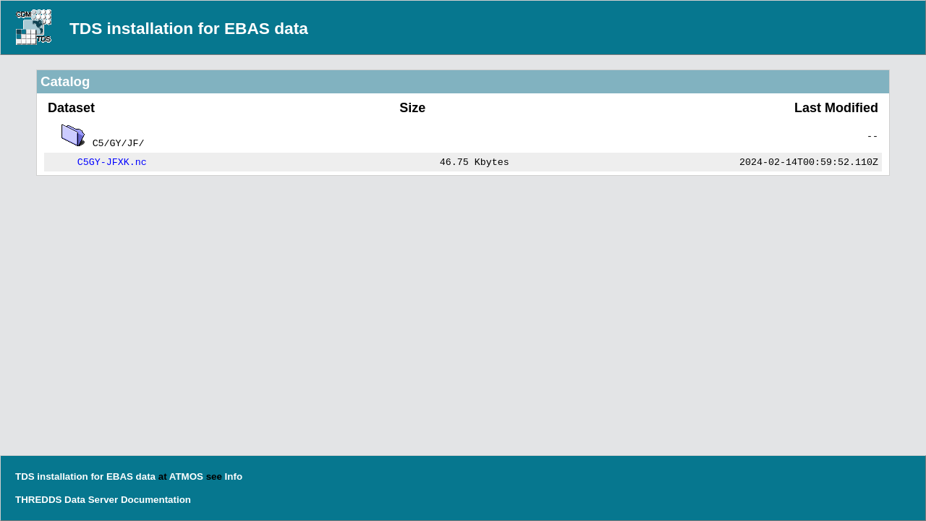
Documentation (156, 499)
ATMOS (186, 476)
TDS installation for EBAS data (188, 28)
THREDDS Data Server (66, 499)
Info (233, 476)
